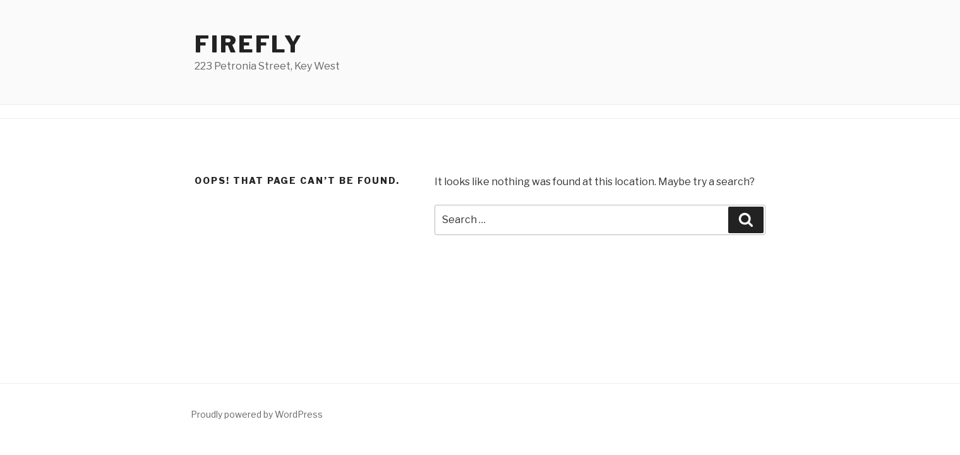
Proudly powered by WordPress (257, 414)
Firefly (249, 44)
